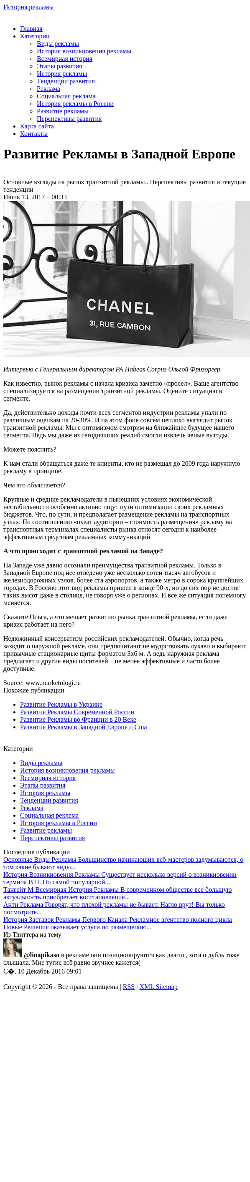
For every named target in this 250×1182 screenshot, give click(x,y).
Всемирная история (64, 58)
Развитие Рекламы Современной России (77, 711)
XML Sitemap (158, 986)
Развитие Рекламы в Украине (61, 704)
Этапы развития (59, 66)
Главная (31, 28)
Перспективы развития (69, 118)
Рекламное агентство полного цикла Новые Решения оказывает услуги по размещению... (117, 923)
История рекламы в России (75, 103)
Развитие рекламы (63, 111)
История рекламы (28, 6)
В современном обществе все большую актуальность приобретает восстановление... (117, 893)
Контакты (34, 133)
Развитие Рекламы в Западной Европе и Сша (83, 726)
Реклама (48, 88)
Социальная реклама (66, 96)
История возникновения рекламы (84, 51)
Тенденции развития (66, 81)
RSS (129, 986)
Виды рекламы (58, 43)
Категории (35, 36)
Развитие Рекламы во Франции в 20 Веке (78, 719)
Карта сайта (37, 126)
